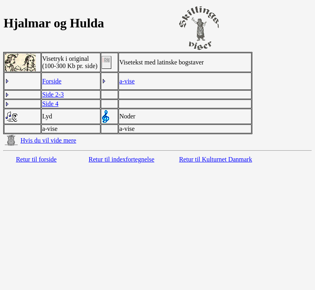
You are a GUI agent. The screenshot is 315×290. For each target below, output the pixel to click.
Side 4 (50, 103)
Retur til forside (36, 159)
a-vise (127, 81)
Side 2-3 (53, 94)
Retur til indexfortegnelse (122, 159)
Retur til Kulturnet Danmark (215, 159)
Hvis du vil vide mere (48, 140)
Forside (51, 81)
